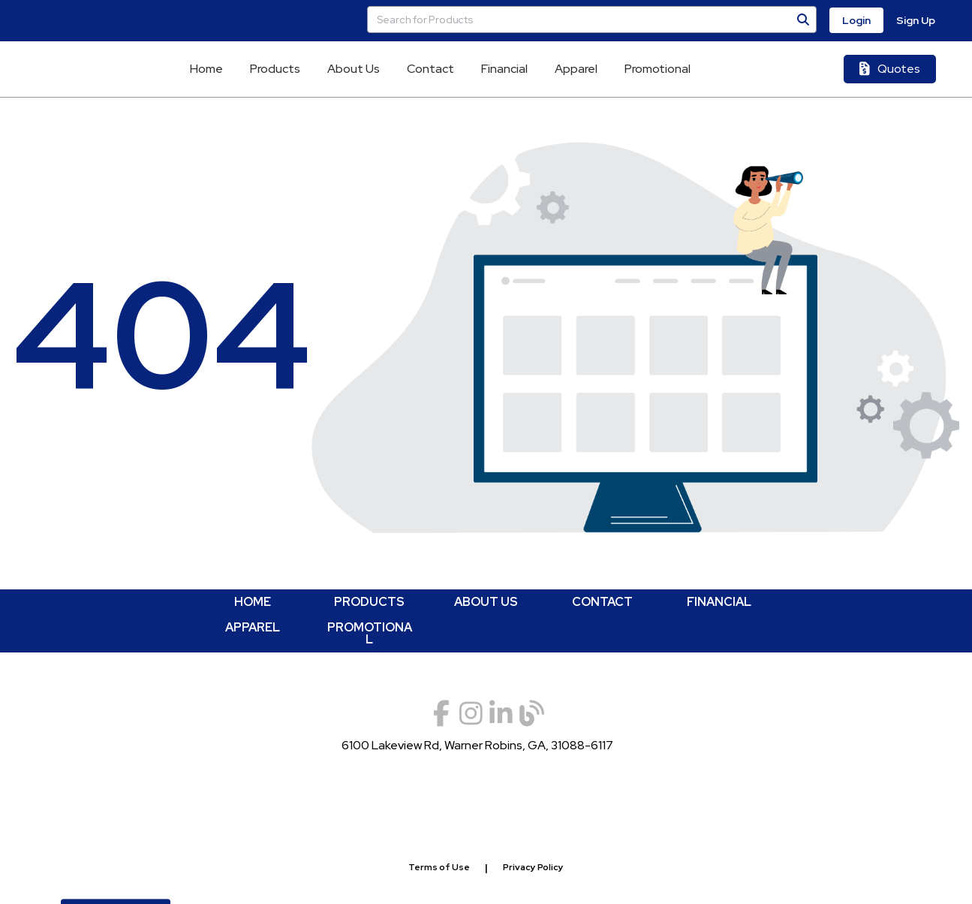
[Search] (803, 19)
